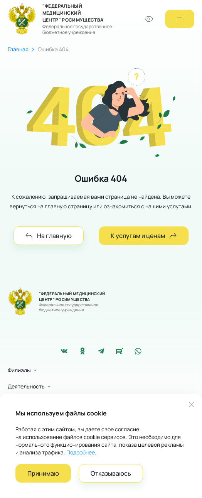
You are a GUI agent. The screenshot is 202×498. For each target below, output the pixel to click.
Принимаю (43, 473)
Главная (18, 49)
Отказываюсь (111, 473)
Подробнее (80, 452)
